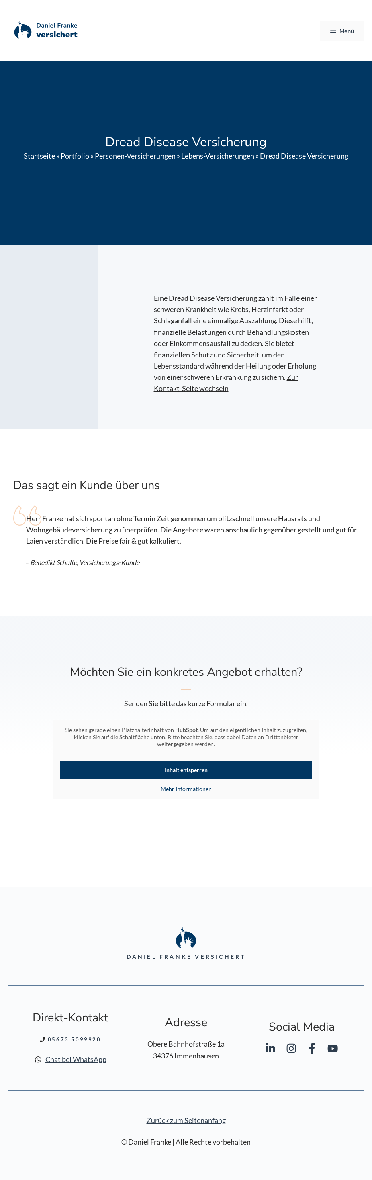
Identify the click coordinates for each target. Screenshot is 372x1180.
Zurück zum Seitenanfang (186, 1120)
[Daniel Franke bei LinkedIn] (270, 1050)
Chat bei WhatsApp (75, 1059)
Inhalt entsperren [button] (186, 769)
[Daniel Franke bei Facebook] (312, 1050)
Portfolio (75, 156)
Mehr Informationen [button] (186, 788)
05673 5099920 (74, 1039)
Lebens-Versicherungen (217, 156)
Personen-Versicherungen (135, 156)
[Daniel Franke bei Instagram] (291, 1050)
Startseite (39, 156)
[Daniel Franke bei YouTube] (332, 1050)
